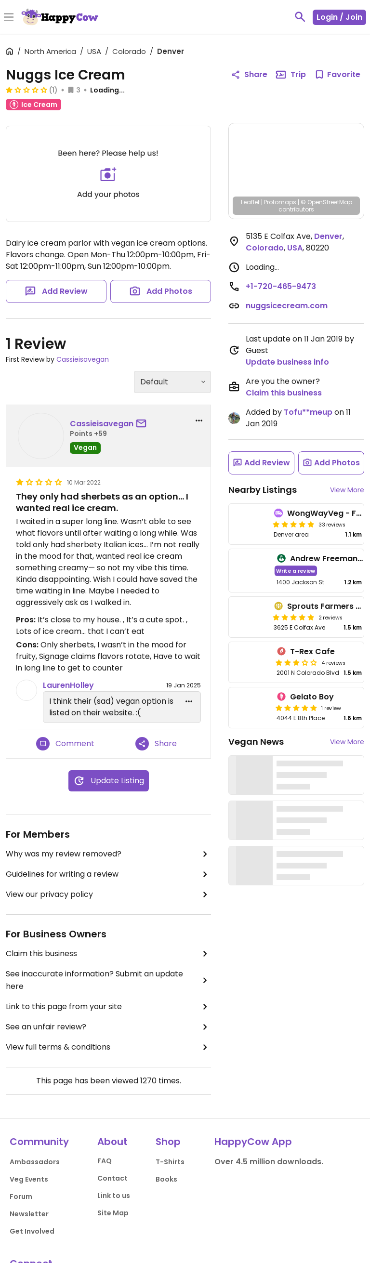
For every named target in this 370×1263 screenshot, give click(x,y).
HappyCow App (253, 1141)
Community (39, 1141)
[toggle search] (300, 16)
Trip (290, 74)
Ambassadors (35, 1162)
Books (166, 1179)
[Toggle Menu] (8, 18)
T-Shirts (170, 1162)
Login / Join (339, 17)
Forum (21, 1196)
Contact (112, 1178)
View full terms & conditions (108, 1047)
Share (156, 743)
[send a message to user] (143, 424)
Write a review (295, 570)
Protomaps (280, 202)
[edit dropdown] (189, 701)
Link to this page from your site (108, 1007)
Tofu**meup (308, 412)
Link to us (113, 1195)
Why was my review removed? (108, 854)
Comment (65, 743)
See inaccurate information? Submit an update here (108, 980)
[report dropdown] (199, 420)
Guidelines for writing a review (108, 874)
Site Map (113, 1213)
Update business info (287, 362)
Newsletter (29, 1214)
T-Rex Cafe (312, 651)
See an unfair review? (108, 1027)
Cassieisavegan (82, 359)
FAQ (104, 1161)
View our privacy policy (108, 894)
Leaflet (250, 202)
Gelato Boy (312, 696)
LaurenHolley (68, 685)
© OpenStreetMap (326, 202)
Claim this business (108, 954)
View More (347, 490)
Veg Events (29, 1179)
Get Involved (32, 1231)
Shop (168, 1141)
